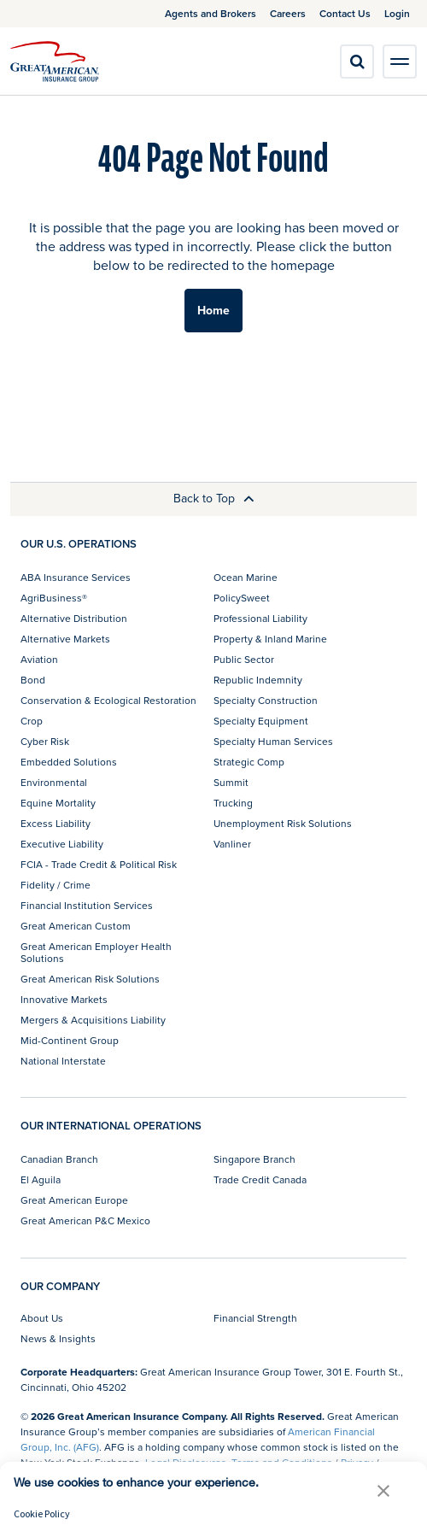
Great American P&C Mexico (85, 1220)
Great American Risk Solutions (90, 978)
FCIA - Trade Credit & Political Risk (98, 864)
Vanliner (232, 843)
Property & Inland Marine (270, 638)
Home (213, 310)
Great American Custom (75, 925)
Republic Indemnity (258, 679)
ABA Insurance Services (75, 577)
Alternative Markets (65, 638)
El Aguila (40, 1179)
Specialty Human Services (273, 741)
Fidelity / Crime (55, 884)
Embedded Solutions (68, 761)
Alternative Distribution (73, 618)
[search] (357, 61)
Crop (31, 720)
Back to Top (213, 498)
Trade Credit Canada (260, 1179)
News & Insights (58, 1338)
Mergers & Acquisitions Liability (93, 1019)
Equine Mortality (58, 802)
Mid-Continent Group (69, 1040)
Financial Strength (255, 1318)
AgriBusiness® (53, 597)
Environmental (53, 782)
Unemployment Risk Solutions (283, 823)
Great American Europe (74, 1200)
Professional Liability (260, 618)
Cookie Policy (42, 1513)
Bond (32, 679)
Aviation (39, 659)
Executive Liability (61, 843)
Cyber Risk (44, 741)
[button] (383, 1490)
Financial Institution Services (86, 905)
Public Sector (244, 659)
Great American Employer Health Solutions (96, 952)
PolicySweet (242, 597)
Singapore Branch (254, 1159)
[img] (54, 61)
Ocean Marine (246, 577)
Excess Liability (55, 823)
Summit (231, 782)
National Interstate (63, 1060)
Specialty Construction (266, 700)
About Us (41, 1318)
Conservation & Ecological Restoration (108, 700)
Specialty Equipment (261, 720)
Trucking (233, 802)
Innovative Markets (64, 999)
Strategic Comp (249, 761)
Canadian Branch (59, 1159)
